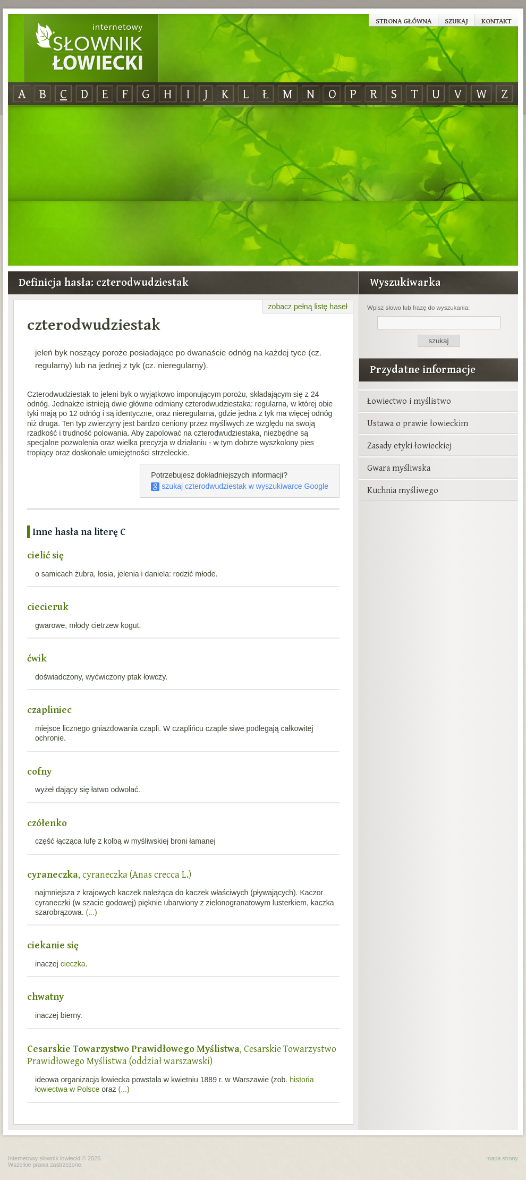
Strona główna (403, 20)
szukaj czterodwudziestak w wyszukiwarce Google (239, 486)
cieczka (73, 964)
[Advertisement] (263, 186)
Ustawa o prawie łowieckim (417, 423)
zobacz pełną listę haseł (307, 306)
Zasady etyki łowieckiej (409, 445)
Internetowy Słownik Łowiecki (91, 48)
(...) (91, 912)
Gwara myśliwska (398, 467)
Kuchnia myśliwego (402, 489)
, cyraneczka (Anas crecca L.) (109, 874)
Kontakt (496, 20)
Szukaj (456, 20)
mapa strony (502, 1158)
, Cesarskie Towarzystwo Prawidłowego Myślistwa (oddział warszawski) (181, 1054)
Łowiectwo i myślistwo (409, 400)
